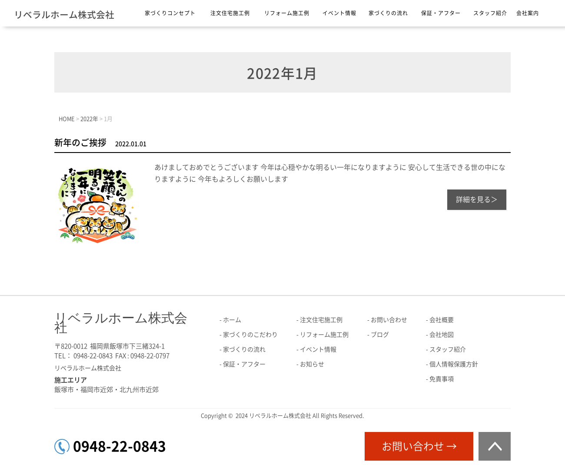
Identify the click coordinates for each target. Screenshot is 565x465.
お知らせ (312, 364)
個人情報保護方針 (453, 364)
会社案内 (527, 13)
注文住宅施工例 (230, 13)
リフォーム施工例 (286, 13)
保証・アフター (441, 13)
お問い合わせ (389, 320)
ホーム (232, 320)
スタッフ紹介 (490, 13)
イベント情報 (339, 13)
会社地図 (441, 335)
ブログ (380, 335)
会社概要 (441, 320)
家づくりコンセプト (170, 13)
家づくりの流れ (388, 13)
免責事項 (441, 379)
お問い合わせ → (419, 446)
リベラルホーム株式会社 (64, 14)
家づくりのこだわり (250, 335)
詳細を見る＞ (477, 199)
